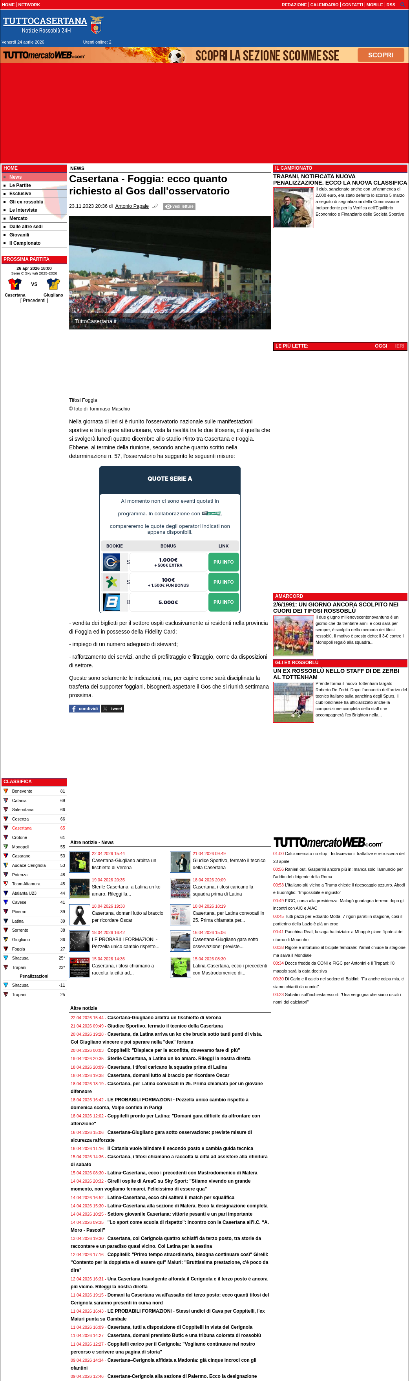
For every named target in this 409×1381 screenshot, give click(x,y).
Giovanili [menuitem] (16, 235)
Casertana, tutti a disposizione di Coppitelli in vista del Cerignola (180, 1327)
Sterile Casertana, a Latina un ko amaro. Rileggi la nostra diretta (179, 1058)
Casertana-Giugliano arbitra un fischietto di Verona (164, 1017)
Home (11, 168)
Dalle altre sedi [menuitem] (23, 226)
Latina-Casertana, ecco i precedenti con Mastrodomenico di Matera (182, 1173)
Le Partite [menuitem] (17, 185)
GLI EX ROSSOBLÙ (297, 662)
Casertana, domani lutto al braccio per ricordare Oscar (169, 1075)
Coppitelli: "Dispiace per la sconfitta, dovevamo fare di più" (174, 1050)
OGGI (381, 346)
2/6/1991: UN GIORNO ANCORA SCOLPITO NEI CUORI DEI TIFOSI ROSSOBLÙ (335, 607)
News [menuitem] (13, 177)
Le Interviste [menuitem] (20, 210)
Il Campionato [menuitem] (22, 243)
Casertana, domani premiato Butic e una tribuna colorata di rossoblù (184, 1335)
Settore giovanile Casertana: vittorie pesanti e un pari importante (180, 1214)
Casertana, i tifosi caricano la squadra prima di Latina (167, 1067)
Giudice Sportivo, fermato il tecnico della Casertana (165, 1026)
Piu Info (224, 561)
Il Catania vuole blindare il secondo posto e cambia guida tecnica (180, 1148)
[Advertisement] (34, 422)
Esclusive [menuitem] (17, 193)
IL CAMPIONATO (293, 168)
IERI (399, 346)
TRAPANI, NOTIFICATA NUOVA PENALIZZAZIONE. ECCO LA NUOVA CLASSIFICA (340, 179)
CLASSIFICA (18, 781)
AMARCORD (289, 596)
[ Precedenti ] (34, 300)
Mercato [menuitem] (15, 218)
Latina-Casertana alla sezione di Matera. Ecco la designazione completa (188, 1206)
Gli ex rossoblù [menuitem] (24, 202)
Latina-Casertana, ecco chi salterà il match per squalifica (171, 1197)
